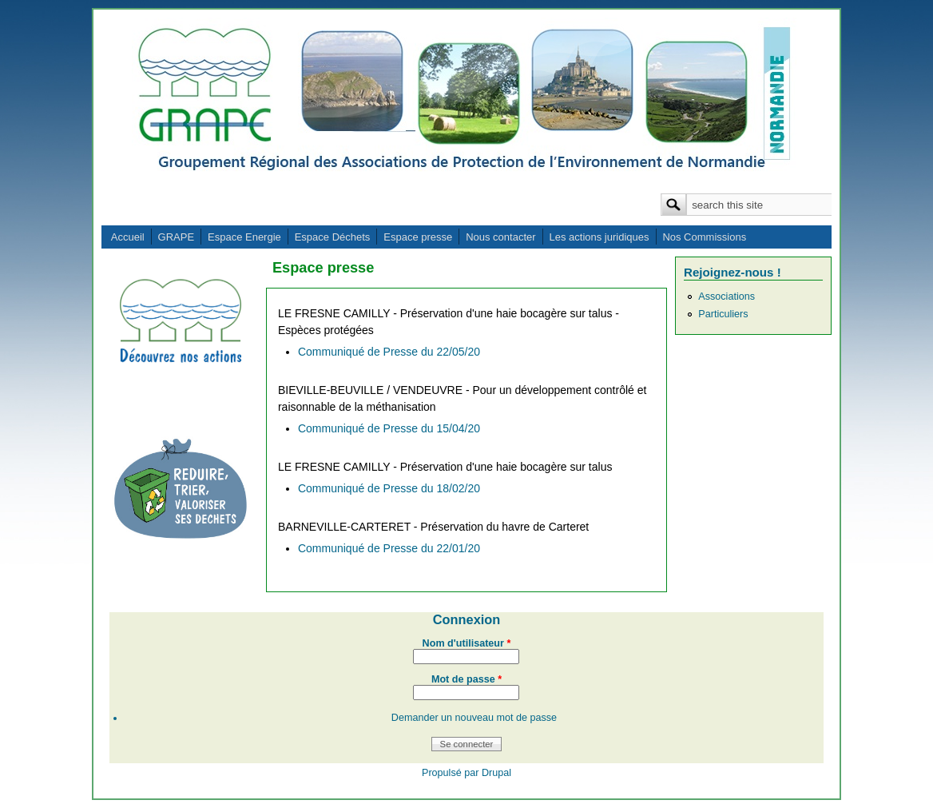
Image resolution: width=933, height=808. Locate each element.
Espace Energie (244, 237)
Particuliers (723, 314)
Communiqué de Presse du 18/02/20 (389, 488)
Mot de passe (466, 679)
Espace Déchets (333, 237)
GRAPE (176, 237)
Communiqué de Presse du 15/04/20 (389, 428)
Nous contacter (500, 237)
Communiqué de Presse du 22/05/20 (389, 351)
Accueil (128, 237)
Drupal (496, 772)
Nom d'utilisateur (467, 643)
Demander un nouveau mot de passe (474, 717)
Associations (726, 296)
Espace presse (417, 237)
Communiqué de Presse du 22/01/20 (389, 548)
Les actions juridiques (599, 237)
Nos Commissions (704, 237)
